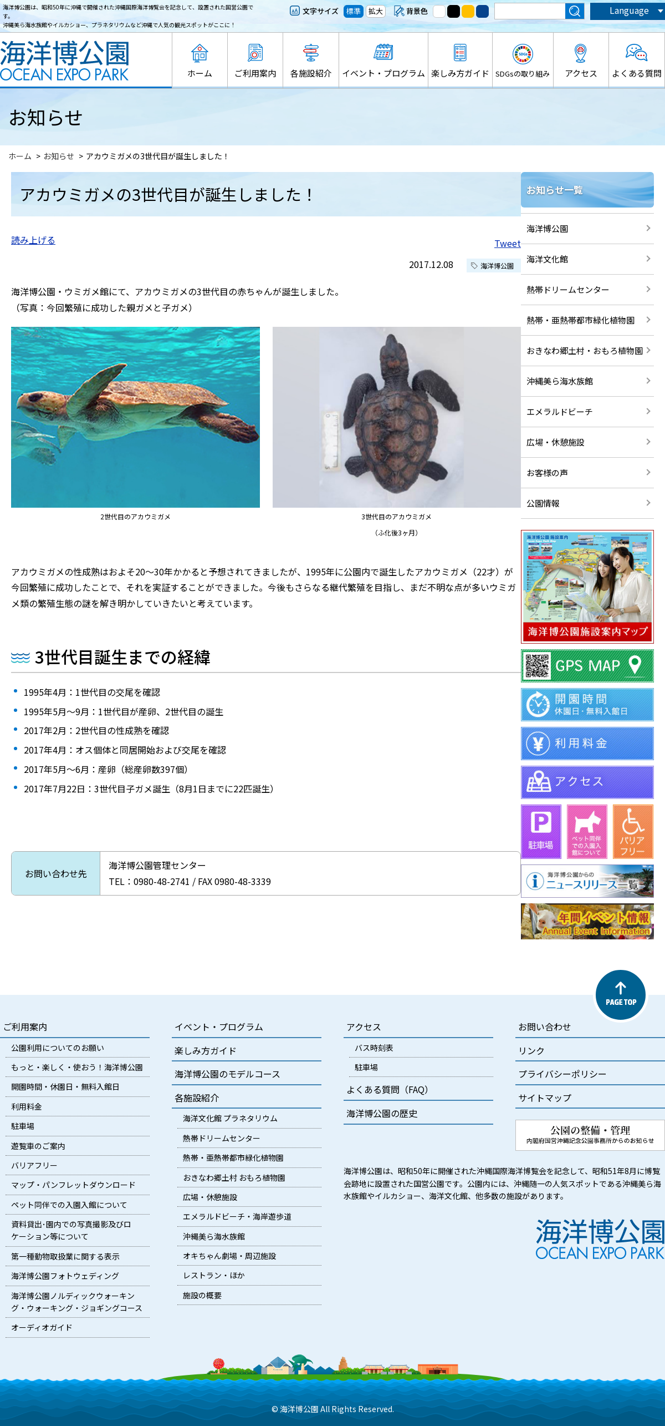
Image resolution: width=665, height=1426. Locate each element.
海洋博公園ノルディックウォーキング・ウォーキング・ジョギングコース (76, 1301)
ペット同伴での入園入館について (69, 1204)
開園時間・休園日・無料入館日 (65, 1086)
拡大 (376, 11)
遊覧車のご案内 (38, 1145)
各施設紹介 (311, 73)
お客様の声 (547, 472)
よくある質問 (637, 73)
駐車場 (22, 1125)
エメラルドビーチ (559, 411)
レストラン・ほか (214, 1275)
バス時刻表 (374, 1047)
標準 (353, 11)
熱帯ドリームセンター (568, 289)
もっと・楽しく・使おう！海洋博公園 (77, 1067)
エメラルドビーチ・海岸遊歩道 (237, 1216)
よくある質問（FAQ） (389, 1089)
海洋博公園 (547, 228)
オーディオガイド (42, 1327)
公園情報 (543, 503)
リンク (531, 1050)
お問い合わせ (544, 1026)
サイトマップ (544, 1097)
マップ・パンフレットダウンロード (73, 1184)
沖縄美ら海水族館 (559, 381)
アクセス (581, 73)
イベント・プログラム (383, 73)
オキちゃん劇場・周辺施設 (229, 1255)
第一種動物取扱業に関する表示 (65, 1256)
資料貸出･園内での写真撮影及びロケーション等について (71, 1230)
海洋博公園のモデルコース (227, 1073)
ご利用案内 (255, 73)
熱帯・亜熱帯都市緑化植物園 (580, 320)
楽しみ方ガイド (460, 73)
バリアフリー (34, 1165)
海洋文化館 (547, 259)
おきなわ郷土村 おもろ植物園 (234, 1177)
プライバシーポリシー (562, 1073)
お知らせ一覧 (554, 189)
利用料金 (26, 1106)
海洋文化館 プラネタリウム (230, 1118)
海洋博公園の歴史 (381, 1113)
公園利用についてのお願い (57, 1047)
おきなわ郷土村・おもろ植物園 (584, 350)
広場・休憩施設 (555, 442)
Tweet (507, 243)
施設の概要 (202, 1295)
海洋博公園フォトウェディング (65, 1275)
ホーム (199, 73)
